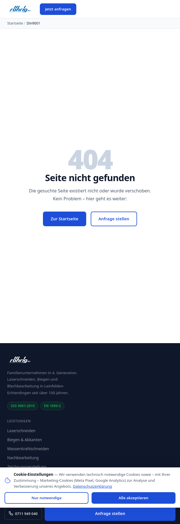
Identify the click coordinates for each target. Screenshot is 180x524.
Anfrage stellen (113, 218)
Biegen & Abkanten (24, 439)
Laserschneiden (21, 430)
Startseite (15, 23)
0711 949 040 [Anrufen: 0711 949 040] (23, 513)
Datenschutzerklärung (92, 486)
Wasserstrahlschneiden (28, 448)
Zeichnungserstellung (26, 466)
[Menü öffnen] (84, 9)
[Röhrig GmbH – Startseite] (20, 9)
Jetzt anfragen (58, 9)
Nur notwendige (47, 497)
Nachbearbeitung (23, 457)
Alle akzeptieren (133, 497)
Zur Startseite (65, 218)
